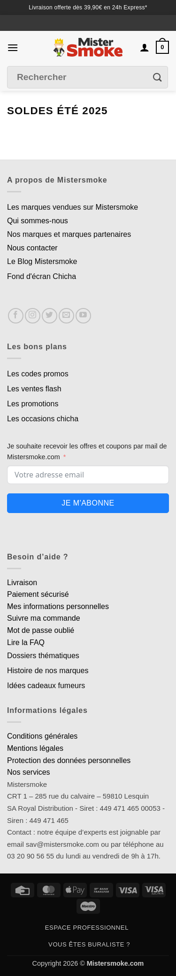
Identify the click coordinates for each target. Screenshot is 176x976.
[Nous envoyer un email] (66, 315)
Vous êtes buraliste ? (89, 944)
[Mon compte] (144, 47)
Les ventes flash (34, 389)
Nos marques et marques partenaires (69, 234)
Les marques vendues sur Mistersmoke (72, 207)
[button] (12, 47)
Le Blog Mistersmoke (42, 261)
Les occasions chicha (42, 419)
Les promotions (32, 404)
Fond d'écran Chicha (41, 276)
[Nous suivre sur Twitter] (49, 315)
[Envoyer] (157, 77)
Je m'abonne (87, 503)
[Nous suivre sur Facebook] (15, 315)
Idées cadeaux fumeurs (46, 686)
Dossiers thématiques (43, 656)
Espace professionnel (87, 927)
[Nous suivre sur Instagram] (32, 315)
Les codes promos (38, 374)
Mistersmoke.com (115, 963)
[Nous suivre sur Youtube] (83, 315)
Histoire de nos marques (47, 671)
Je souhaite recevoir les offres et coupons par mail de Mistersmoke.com (87, 451)
